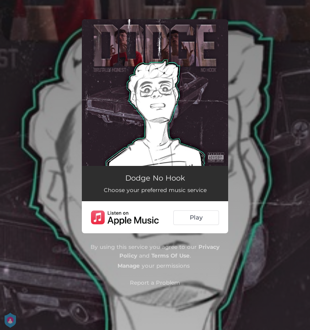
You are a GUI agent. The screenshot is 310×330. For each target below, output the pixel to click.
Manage (129, 265)
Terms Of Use (170, 255)
